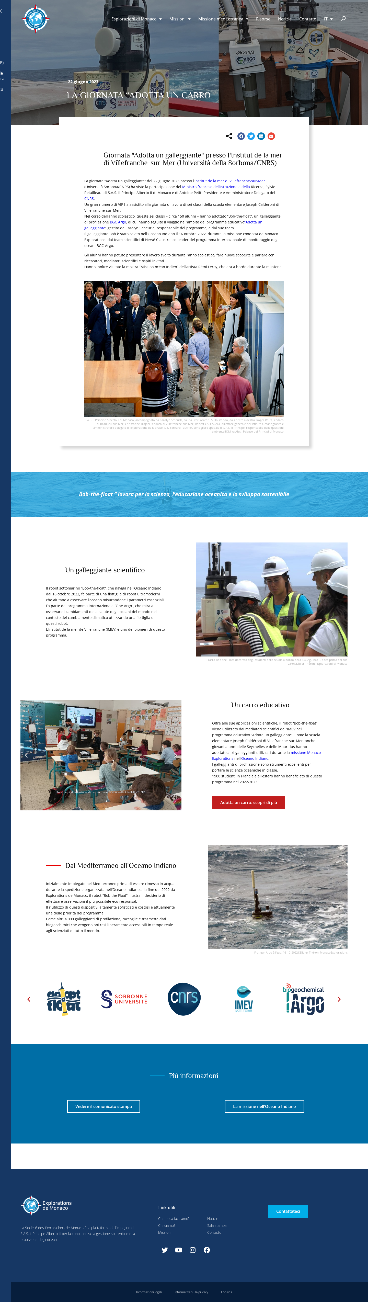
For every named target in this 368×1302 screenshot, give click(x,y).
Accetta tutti (96, 120)
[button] (343, 19)
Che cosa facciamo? (174, 1218)
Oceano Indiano (254, 758)
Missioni (180, 19)
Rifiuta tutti (141, 11)
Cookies (226, 1292)
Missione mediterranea (223, 19)
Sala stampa (216, 1225)
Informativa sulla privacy (191, 1292)
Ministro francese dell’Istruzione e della (216, 186)
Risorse (263, 19)
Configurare (112, 11)
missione (298, 752)
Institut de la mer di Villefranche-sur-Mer (229, 180)
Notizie (285, 19)
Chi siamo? (166, 1225)
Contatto (307, 19)
